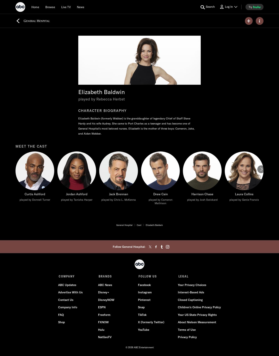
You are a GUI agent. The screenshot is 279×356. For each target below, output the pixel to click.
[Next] (261, 169)
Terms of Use (186, 330)
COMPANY (67, 276)
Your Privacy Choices (191, 285)
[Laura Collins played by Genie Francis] (244, 177)
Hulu (101, 330)
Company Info (68, 308)
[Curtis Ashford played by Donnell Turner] (35, 177)
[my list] (249, 21)
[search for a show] (208, 7)
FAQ (61, 315)
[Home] (35, 7)
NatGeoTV (105, 338)
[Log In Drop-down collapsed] (228, 7)
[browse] (50, 7)
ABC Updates (68, 285)
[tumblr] (162, 247)
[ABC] (20, 7)
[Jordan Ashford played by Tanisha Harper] (76, 177)
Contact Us (66, 300)
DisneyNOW (106, 300)
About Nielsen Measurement (196, 323)
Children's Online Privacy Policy (198, 308)
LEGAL (182, 276)
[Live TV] (66, 7)
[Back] (18, 21)
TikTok (142, 315)
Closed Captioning (189, 300)
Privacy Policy (186, 338)
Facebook (144, 285)
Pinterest (144, 300)
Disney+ (103, 293)
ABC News (105, 285)
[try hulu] (254, 7)
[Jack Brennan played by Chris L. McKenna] (118, 177)
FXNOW (103, 323)
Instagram (145, 293)
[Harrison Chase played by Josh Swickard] (202, 177)
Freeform (104, 315)
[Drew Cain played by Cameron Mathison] (160, 179)
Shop (62, 323)
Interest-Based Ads (190, 293)
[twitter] (150, 247)
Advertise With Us (71, 293)
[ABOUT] (260, 21)
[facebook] (156, 247)
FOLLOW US (147, 276)
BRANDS (105, 276)
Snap (141, 308)
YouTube (143, 330)
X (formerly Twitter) (151, 323)
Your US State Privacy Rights (196, 315)
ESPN (102, 308)
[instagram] (167, 247)
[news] (80, 7)
